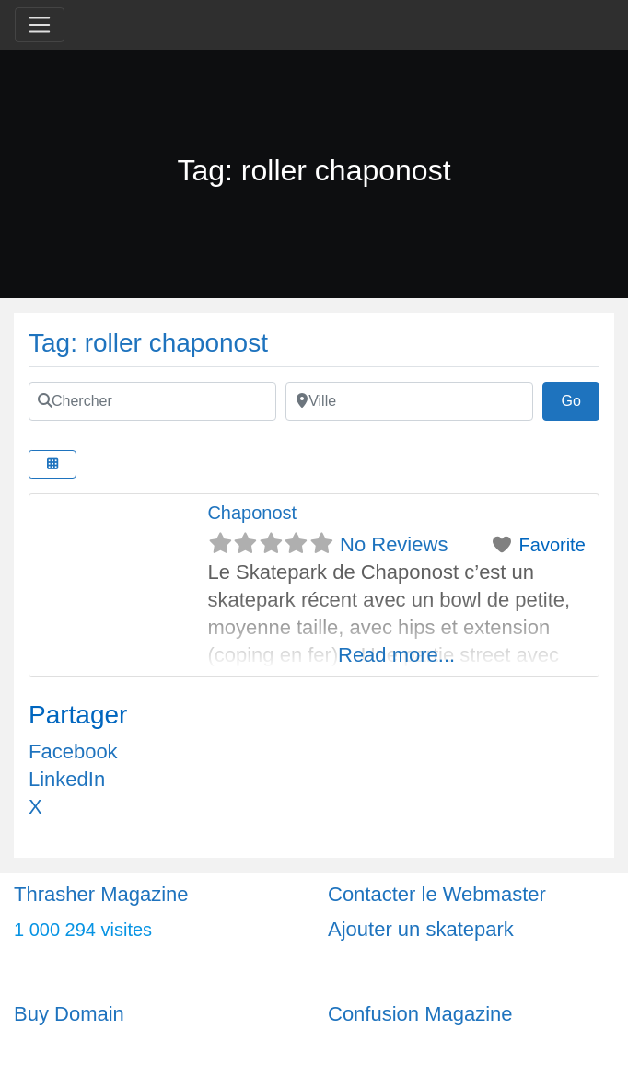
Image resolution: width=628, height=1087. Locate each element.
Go (580, 398)
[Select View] (52, 464)
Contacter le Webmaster (437, 894)
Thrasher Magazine (101, 894)
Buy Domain (69, 1013)
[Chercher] (152, 401)
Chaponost (252, 513)
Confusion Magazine (420, 1013)
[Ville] (409, 401)
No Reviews (394, 544)
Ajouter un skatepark (421, 929)
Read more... (396, 654)
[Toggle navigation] (39, 24)
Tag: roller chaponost (148, 343)
